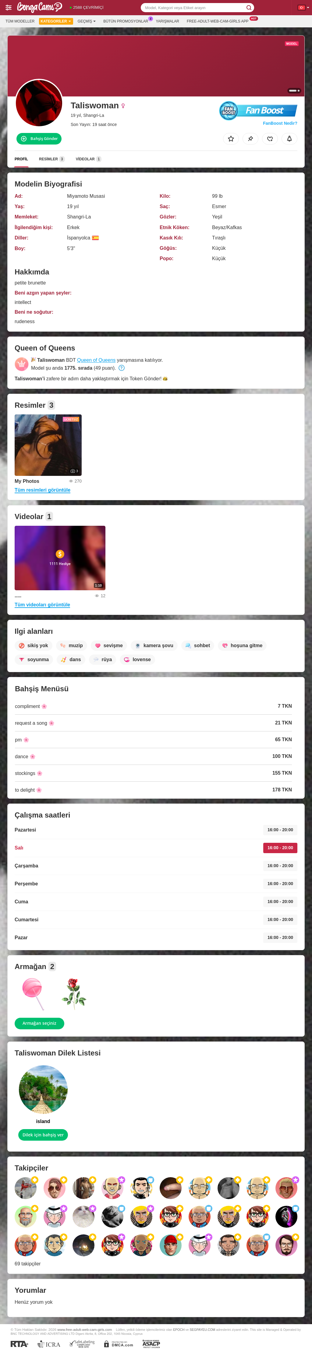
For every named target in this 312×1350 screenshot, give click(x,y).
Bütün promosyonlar (127, 20)
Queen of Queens (96, 360)
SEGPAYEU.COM (202, 1329)
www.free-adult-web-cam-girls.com (84, 1329)
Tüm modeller (19, 21)
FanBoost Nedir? (280, 123)
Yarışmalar (167, 21)
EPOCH (178, 1329)
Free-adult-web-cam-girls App (219, 20)
